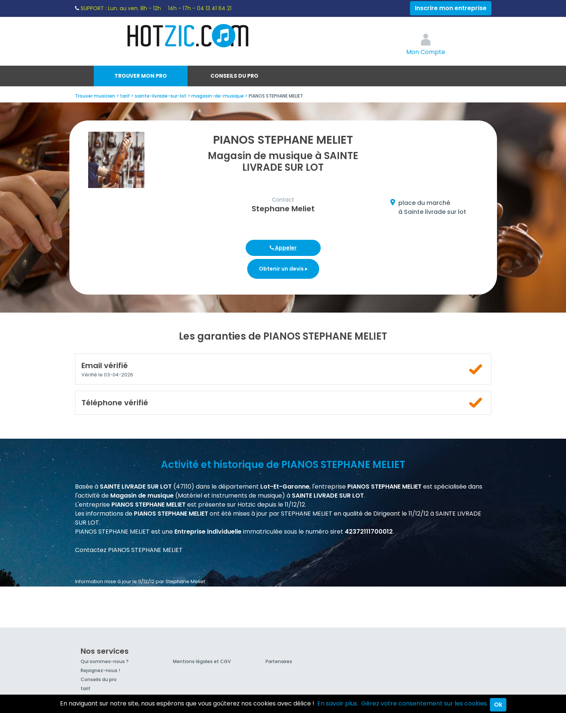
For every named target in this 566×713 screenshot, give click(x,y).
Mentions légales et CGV (202, 661)
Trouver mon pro (140, 76)
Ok (498, 704)
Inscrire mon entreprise (450, 8)
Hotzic (188, 36)
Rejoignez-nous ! (100, 670)
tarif (85, 688)
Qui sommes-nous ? (105, 661)
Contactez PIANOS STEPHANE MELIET (129, 550)
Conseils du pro (234, 76)
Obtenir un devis (283, 268)
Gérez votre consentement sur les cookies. (424, 703)
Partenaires (279, 661)
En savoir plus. (337, 703)
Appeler (283, 247)
